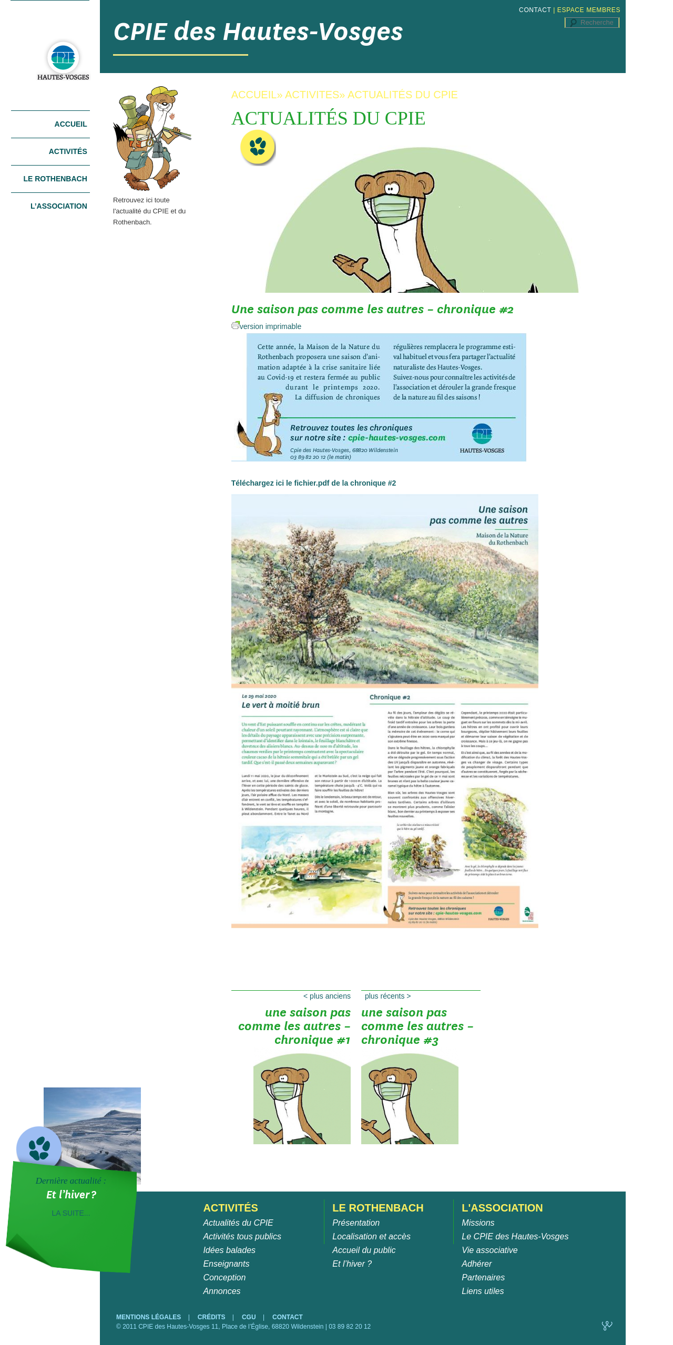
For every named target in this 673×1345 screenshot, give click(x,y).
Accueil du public (363, 1250)
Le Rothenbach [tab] (55, 178)
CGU (250, 1317)
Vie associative (489, 1250)
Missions (478, 1222)
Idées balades (229, 1250)
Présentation (356, 1222)
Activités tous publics (242, 1236)
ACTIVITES (312, 94)
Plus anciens (327, 996)
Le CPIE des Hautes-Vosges (515, 1236)
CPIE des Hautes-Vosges (258, 31)
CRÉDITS (212, 1317)
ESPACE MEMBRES (588, 10)
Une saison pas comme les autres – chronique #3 (417, 1029)
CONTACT (535, 10)
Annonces (221, 1291)
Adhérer (477, 1263)
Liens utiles (483, 1291)
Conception (224, 1277)
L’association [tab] (58, 206)
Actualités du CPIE (238, 1222)
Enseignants (226, 1263)
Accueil (71, 124)
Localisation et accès (371, 1236)
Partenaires (483, 1277)
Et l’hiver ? (352, 1263)
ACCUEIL (254, 94)
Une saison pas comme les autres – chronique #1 (294, 1029)
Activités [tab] (68, 151)
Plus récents (388, 996)
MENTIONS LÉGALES (149, 1317)
